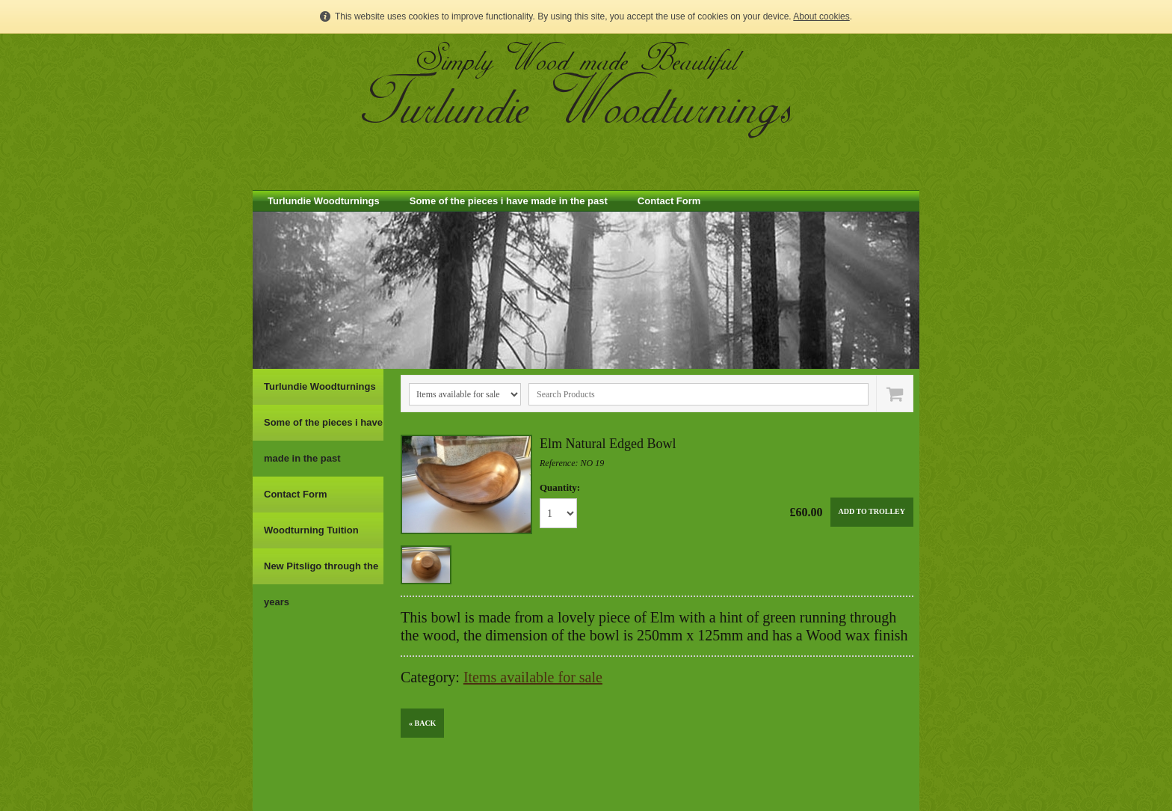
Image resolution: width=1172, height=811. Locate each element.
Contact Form (669, 200)
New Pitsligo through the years (321, 584)
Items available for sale (532, 677)
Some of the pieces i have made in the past (509, 200)
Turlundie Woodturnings (324, 200)
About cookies (821, 16)
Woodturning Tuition (311, 530)
